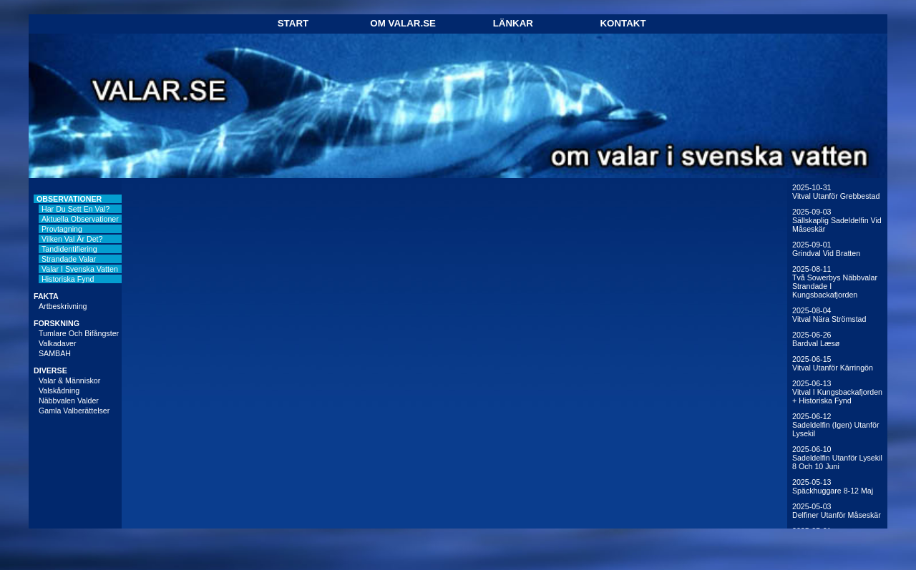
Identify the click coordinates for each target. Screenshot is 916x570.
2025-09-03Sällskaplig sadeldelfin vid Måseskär (837, 220)
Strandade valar (69, 259)
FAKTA (46, 296)
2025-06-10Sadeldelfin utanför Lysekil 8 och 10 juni (837, 458)
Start (293, 23)
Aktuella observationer (80, 219)
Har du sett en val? (75, 209)
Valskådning (59, 390)
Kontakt (622, 23)
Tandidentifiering (69, 249)
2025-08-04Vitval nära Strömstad (829, 314)
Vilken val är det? (72, 239)
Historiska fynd (68, 279)
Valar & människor (69, 380)
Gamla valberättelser (74, 410)
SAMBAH (55, 353)
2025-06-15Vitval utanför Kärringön (832, 363)
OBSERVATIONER (69, 199)
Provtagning (62, 229)
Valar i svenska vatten (80, 269)
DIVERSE (50, 370)
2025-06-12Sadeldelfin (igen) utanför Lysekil (835, 425)
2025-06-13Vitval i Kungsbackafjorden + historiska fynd (837, 392)
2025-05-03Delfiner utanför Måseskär (836, 510)
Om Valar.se (403, 23)
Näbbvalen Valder (69, 400)
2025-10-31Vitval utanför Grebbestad (836, 191)
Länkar (513, 23)
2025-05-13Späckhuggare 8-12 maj (832, 486)
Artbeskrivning (63, 306)
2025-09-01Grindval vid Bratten (826, 248)
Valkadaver (58, 343)
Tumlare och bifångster (79, 333)
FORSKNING (56, 323)
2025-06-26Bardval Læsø (815, 339)
